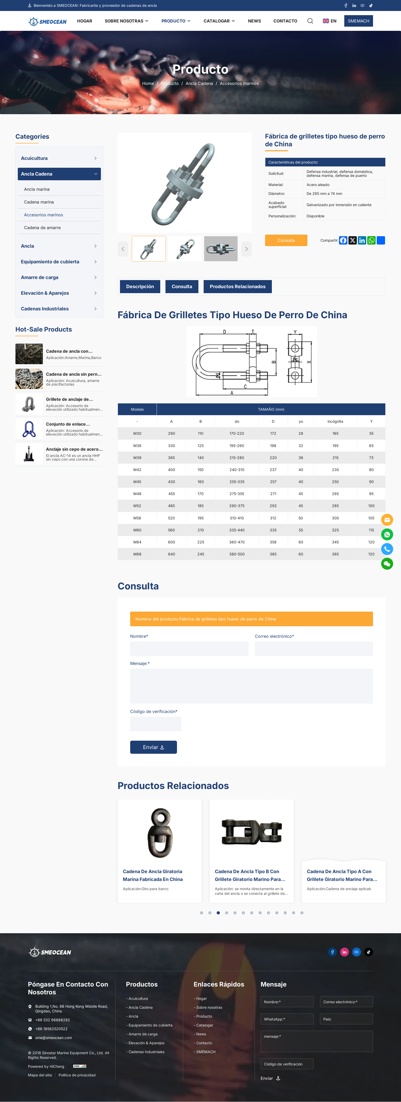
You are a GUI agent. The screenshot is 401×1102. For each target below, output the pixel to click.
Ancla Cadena (199, 83)
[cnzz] (79, 1068)
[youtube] (362, 5)
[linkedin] (354, 5)
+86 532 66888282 (52, 1020)
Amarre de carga (39, 277)
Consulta (182, 286)
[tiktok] (371, 5)
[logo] (47, 21)
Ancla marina (37, 189)
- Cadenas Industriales (145, 1051)
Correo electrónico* (274, 636)
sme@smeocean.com (53, 1037)
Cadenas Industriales (45, 308)
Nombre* (139, 636)
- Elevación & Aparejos (145, 1043)
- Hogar (200, 998)
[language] (329, 21)
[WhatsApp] (387, 535)
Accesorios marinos (239, 83)
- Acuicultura (137, 998)
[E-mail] (387, 520)
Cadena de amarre (42, 227)
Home (148, 83)
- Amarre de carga (142, 1034)
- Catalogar (203, 1025)
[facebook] (346, 5)
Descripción (140, 286)
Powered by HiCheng (46, 1066)
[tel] (387, 549)
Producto (170, 83)
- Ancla (132, 1016)
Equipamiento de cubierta (50, 261)
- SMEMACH (204, 1051)
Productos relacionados (238, 286)
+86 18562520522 (51, 1029)
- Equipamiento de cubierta (149, 1025)
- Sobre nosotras (208, 1007)
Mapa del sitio (40, 1075)
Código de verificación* (153, 711)
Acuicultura (34, 158)
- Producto (203, 1016)
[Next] (246, 249)
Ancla (27, 246)
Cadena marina (39, 202)
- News (200, 1034)
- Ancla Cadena (139, 1007)
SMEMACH (358, 21)
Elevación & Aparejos (45, 293)
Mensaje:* (140, 663)
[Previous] (123, 249)
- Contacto (203, 1043)
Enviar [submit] (153, 747)
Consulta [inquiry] (286, 240)
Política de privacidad (77, 1075)
